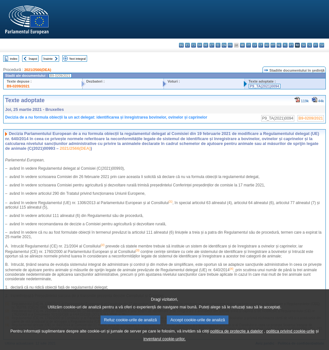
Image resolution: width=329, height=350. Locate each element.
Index (13, 58)
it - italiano (248, 45)
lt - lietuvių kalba (260, 45)
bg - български (181, 45)
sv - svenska (321, 45)
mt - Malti (273, 45)
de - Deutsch (205, 45)
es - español (187, 45)
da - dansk (199, 45)
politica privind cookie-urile (290, 338)
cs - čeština (193, 45)
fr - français (230, 45)
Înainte (48, 58)
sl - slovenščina (309, 45)
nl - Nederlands (279, 45)
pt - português (291, 45)
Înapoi (33, 58)
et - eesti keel (211, 45)
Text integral (77, 58)
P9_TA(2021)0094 (264, 86)
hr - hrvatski (242, 45)
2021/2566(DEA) (37, 70)
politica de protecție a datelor (236, 338)
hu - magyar (266, 45)
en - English (224, 45)
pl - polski (285, 45)
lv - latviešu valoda (254, 45)
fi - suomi (315, 45)
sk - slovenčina (303, 45)
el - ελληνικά (218, 45)
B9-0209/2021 (18, 86)
